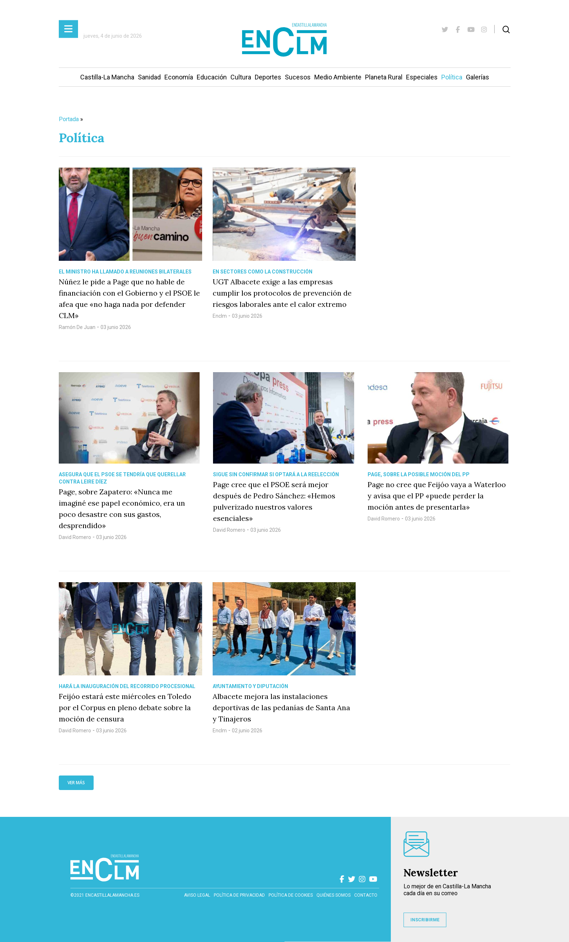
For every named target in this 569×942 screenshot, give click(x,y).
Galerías (477, 77)
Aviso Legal (197, 895)
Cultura (240, 77)
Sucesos (298, 77)
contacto (365, 895)
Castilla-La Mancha (107, 77)
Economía (178, 77)
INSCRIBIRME (424, 919)
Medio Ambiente (337, 77)
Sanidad (149, 77)
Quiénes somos (333, 895)
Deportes (268, 77)
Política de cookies (291, 895)
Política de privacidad (239, 895)
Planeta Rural (383, 77)
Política (451, 77)
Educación (212, 77)
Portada (69, 119)
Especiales (422, 77)
